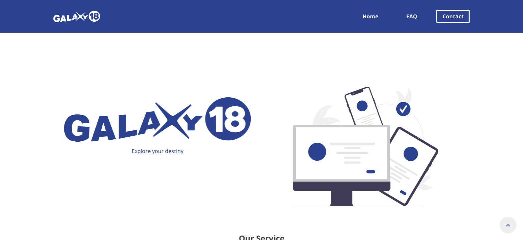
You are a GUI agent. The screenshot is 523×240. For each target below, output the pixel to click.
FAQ (411, 16)
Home (370, 16)
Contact (453, 16)
